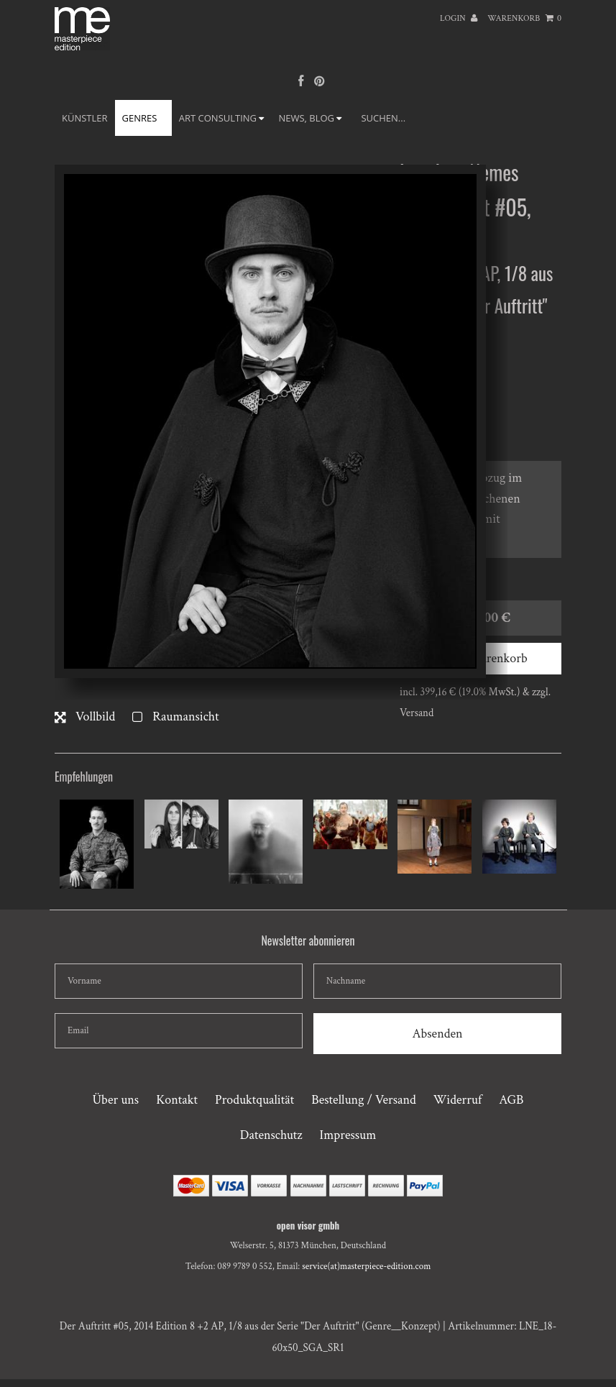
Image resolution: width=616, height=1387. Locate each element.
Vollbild (85, 716)
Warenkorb (524, 18)
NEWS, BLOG (309, 117)
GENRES (143, 117)
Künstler (85, 117)
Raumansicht (175, 716)
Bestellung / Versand (363, 1099)
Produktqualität (254, 1099)
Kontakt (177, 1099)
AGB (511, 1099)
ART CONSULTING (222, 117)
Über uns (115, 1099)
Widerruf (457, 1099)
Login (458, 18)
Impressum (348, 1135)
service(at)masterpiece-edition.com (366, 1266)
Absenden (437, 1033)
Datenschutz (271, 1135)
